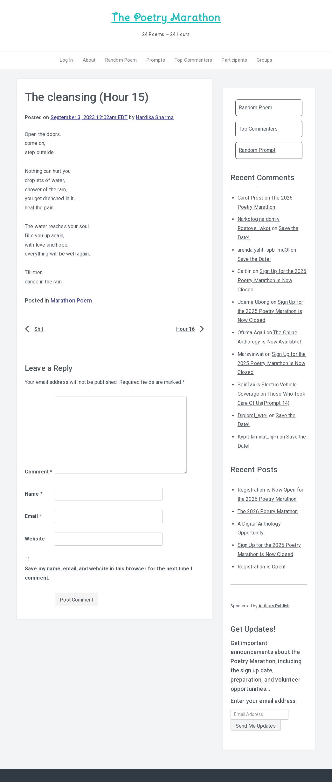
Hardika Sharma (155, 117)
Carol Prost (250, 198)
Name (34, 494)
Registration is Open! (262, 567)
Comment (38, 472)
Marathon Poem (71, 300)
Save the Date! (254, 259)
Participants (234, 60)
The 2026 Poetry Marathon (268, 511)
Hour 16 (185, 329)
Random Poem (121, 60)
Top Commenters (193, 60)
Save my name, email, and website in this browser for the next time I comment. (108, 573)
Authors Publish (274, 605)
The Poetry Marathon (165, 17)
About (89, 60)
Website (35, 539)
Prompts (156, 60)
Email (33, 516)
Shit (39, 329)
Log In (66, 60)
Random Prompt (257, 150)
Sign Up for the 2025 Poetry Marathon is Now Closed (272, 280)
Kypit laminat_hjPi (258, 437)
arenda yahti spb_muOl (263, 250)
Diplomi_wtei (253, 415)
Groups (264, 60)
